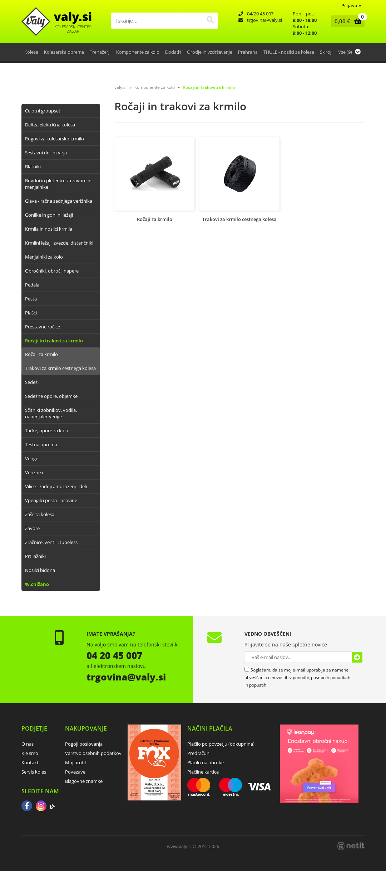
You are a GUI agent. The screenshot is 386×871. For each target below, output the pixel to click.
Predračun (198, 753)
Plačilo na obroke (205, 762)
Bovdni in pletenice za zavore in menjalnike (58, 183)
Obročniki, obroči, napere (52, 271)
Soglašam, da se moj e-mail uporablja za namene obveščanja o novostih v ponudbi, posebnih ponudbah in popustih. (297, 677)
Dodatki (173, 52)
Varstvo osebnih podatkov (93, 753)
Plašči (31, 312)
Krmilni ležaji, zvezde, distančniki (59, 243)
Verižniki (34, 472)
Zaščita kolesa (39, 514)
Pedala (32, 284)
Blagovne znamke (84, 781)
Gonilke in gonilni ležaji (49, 215)
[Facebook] (26, 806)
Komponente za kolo (137, 52)
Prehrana (248, 52)
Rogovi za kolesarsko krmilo (54, 138)
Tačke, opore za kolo (46, 430)
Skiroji (326, 52)
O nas (27, 744)
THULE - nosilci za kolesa (288, 52)
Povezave (75, 772)
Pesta (31, 298)
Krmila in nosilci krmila (48, 229)
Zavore (32, 528)
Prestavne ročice (42, 326)
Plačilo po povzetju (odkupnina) (220, 744)
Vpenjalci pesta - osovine (51, 500)
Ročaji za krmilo (41, 354)
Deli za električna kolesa (50, 124)
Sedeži (32, 382)
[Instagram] (41, 806)
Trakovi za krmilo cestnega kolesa (60, 368)
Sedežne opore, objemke (51, 396)
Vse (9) (349, 52)
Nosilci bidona (40, 570)
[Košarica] (346, 21)
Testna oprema (41, 444)
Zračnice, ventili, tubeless (51, 542)
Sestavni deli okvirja (46, 152)
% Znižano (37, 584)
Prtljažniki (35, 556)
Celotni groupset (42, 110)
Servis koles (33, 772)
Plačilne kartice (203, 772)
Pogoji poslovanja (84, 744)
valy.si (120, 87)
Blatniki (33, 166)
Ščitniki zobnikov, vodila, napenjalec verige (51, 413)
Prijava (351, 5)
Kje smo (29, 753)
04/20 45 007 (260, 13)
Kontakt (30, 762)
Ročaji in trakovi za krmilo (54, 340)
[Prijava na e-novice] (357, 657)
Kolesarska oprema (64, 52)
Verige (31, 458)
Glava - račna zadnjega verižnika (58, 201)
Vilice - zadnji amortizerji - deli (56, 486)
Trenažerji (100, 52)
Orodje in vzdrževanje (209, 52)
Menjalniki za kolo (44, 257)
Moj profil (75, 762)
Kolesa (31, 52)
